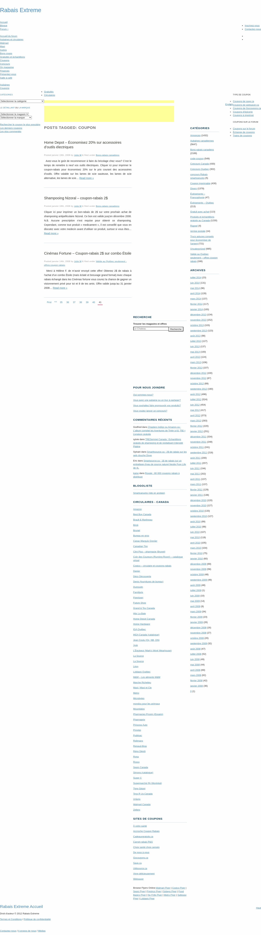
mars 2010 (195, 548)
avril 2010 (195, 542)
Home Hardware (141, 624)
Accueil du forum (8, 36)
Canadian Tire (140, 546)
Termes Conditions (11, 919)
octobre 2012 (197, 383)
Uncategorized (197, 248)
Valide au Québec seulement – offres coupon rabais (204, 258)
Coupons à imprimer (243, 115)
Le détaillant (7, 108)
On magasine (7, 67)
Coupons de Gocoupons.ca (247, 108)
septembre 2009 (198, 579)
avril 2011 (195, 479)
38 (80, 302)
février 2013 (196, 367)
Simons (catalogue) (143, 772)
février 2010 (196, 553)
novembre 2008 (198, 632)
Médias (41, 930)
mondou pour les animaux (146, 703)
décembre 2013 (198, 314)
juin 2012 (195, 404)
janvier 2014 (196, 309)
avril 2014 (195, 293)
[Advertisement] (109, 101)
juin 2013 (195, 346)
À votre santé (140, 826)
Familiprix (138, 592)
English (229, 104)
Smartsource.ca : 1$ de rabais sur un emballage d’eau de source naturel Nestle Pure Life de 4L (159, 464)
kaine (136, 473)
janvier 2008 (196, 686)
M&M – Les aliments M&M (146, 677)
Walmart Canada (142, 804)
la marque (24, 108)
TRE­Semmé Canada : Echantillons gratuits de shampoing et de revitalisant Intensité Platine (158, 443)
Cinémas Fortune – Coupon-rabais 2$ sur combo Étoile (87, 253)
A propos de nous (27, 930)
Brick (135, 525)
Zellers (136, 809)
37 (74, 302)
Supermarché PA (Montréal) (147, 783)
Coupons (4, 60)
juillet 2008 (195, 654)
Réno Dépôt (139, 751)
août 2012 (195, 394)
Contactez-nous (253, 29)
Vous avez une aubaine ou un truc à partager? (157, 400)
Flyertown (138, 597)
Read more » (86, 178)
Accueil (3, 22)
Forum (4, 29)
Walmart (4, 43)
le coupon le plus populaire (20, 124)
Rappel (194, 225)
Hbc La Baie (139, 613)
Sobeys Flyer (170, 891)
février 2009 (196, 617)
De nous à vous (141, 852)
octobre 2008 (197, 638)
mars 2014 (195, 298)
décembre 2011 (198, 436)
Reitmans (138, 740)
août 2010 (195, 521)
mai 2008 (195, 664)
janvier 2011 (196, 495)
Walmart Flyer (163, 888)
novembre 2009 (198, 569)
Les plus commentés (10, 131)
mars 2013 (195, 362)
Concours (5, 64)
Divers (193, 188)
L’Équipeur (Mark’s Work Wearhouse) (152, 650)
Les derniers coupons (11, 128)
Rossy (136, 762)
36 (67, 302)
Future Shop (139, 602)
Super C (137, 778)
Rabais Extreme (20, 10)
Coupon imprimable (200, 183)
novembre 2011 (198, 441)
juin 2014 (195, 282)
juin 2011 (195, 468)
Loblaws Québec (142, 671)
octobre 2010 (197, 510)
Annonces (195, 135)
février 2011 (196, 489)
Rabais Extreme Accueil (21, 906)
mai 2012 (195, 410)
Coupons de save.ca (243, 101)
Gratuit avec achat (199, 211)
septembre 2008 (198, 643)
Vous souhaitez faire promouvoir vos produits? (157, 405)
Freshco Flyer (154, 891)
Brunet (136, 530)
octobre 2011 (197, 447)
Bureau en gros (141, 535)
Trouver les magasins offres (150, 323)
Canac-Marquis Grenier (145, 541)
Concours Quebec (199, 169)
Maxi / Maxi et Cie (142, 687)
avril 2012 (195, 415)
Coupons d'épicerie (243, 112)
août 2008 (195, 648)
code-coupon (197, 158)
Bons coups (6, 53)
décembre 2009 (198, 564)
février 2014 (196, 304)
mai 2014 (195, 288)
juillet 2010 (195, 526)
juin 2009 (195, 595)
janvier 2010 (196, 558)
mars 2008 (195, 675)
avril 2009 (195, 606)
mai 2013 (195, 351)
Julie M (77, 155)
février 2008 (196, 680)
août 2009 (195, 585)
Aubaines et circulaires (11, 39)
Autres (3, 50)
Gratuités (49, 91)
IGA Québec (139, 629)
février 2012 (196, 426)
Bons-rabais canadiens (107, 155)
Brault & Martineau (143, 519)
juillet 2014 (195, 277)
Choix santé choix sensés (146, 847)
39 (87, 302)
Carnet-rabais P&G (143, 842)
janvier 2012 (196, 431)
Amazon (137, 509)
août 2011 (195, 458)
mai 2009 (195, 601)
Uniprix (136, 799)
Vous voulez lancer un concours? (150, 410)
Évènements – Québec (202, 202)
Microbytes (139, 698)
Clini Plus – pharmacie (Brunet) (149, 551)
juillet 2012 (195, 399)
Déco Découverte (142, 576)
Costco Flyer (178, 888)
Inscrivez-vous (252, 25)
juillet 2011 (195, 463)
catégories (6, 95)
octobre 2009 (197, 574)
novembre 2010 (198, 505)
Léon (135, 666)
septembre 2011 (198, 452)
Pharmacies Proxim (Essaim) (148, 714)
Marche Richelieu (142, 682)
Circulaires (49, 95)
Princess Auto (140, 725)
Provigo (137, 730)
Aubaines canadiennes (202, 140)
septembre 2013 (198, 330)
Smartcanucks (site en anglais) (149, 493)
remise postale (198, 231)
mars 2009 (195, 611)
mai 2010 (195, 537)
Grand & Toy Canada (144, 608)
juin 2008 (195, 659)
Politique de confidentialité (37, 919)
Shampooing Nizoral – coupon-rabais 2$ (76, 198)
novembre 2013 (198, 320)
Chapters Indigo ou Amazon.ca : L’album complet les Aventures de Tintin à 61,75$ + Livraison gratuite (159, 431)
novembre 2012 (198, 378)
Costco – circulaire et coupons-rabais (152, 565)
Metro (136, 693)
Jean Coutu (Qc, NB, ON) (146, 640)
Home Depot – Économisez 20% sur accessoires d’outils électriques (82, 144)
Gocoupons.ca (140, 857)
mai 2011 (195, 473)
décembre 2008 (198, 627)
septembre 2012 (198, 389)
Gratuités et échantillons (12, 57)
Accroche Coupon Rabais (146, 831)
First (49, 302)
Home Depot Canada (144, 619)
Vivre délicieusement (144, 873)
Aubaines (5, 84)
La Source (138, 656)
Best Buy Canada (142, 514)
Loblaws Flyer (147, 898)
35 (61, 302)
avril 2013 (195, 357)
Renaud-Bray (140, 746)
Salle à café (6, 77)
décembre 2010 (198, 500)
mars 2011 (195, 484)
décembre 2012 (198, 373)
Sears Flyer (139, 891)
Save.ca (137, 863)
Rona (136, 756)
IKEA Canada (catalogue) (146, 634)
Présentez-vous (8, 74)
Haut (258, 907)
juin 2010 (195, 532)
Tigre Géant (139, 788)
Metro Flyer (170, 895)
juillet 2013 (195, 341)
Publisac (137, 735)
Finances (4, 71)
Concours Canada (199, 163)
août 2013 (195, 335)
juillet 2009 (195, 590)
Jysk (135, 645)
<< (55, 301)
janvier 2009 (196, 622)
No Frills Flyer (155, 895)
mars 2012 (195, 420)
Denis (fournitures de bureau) (148, 581)
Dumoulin (138, 587)
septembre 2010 (198, 516)
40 (93, 302)
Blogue (3, 25)
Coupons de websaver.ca (246, 105)
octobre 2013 (197, 325)
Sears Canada (140, 767)
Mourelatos (139, 709)
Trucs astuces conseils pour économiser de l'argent (202, 240)
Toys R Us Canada (143, 793)
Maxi (2, 46)
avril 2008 (195, 670)
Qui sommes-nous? (143, 394)
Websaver (138, 879)
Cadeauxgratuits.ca (143, 836)
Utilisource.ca (140, 868)
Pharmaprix (139, 719)
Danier (136, 571)
